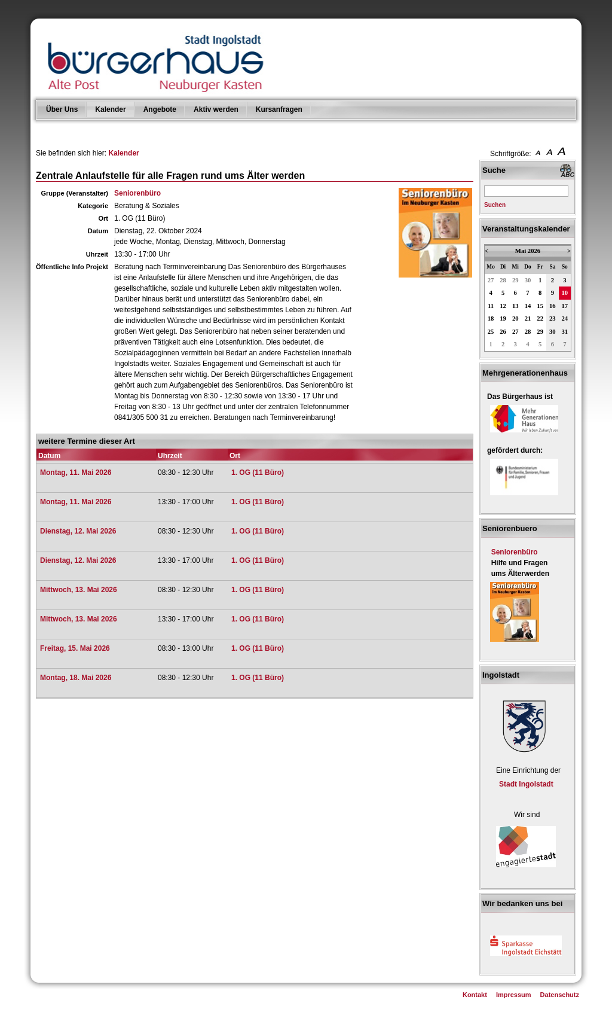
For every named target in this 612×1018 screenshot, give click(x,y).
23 (552, 318)
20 (515, 318)
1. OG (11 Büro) (257, 472)
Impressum (513, 994)
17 (565, 306)
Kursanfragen (279, 109)
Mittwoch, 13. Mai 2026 (78, 590)
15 (540, 306)
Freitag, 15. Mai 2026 (75, 648)
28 (503, 280)
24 (565, 318)
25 (491, 331)
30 (528, 280)
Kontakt (475, 994)
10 (565, 292)
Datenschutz (559, 994)
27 (491, 280)
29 (515, 280)
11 (491, 306)
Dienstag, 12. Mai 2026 (78, 531)
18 (491, 318)
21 (528, 318)
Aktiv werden (216, 109)
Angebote (159, 109)
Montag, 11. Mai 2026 (75, 472)
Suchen (495, 205)
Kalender (110, 109)
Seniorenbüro (137, 193)
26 (503, 331)
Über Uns (62, 109)
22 (540, 318)
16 (552, 306)
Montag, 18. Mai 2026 (75, 677)
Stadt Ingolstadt (526, 784)
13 (515, 306)
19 (503, 318)
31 (565, 331)
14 (528, 306)
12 (503, 306)
